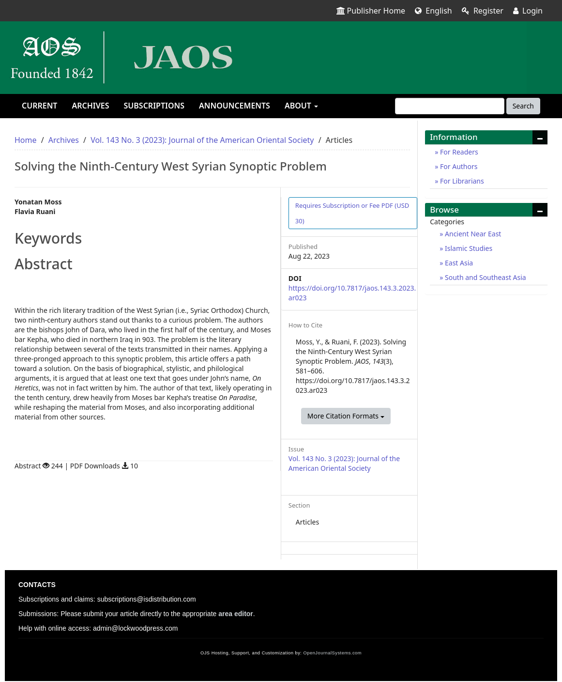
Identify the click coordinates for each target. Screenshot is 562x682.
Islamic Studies (467, 248)
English (433, 10)
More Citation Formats (345, 415)
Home (26, 140)
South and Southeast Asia (484, 277)
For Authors (457, 166)
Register (482, 10)
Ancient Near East (472, 233)
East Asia (458, 262)
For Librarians (461, 181)
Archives (90, 105)
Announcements (234, 105)
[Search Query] (449, 106)
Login (528, 10)
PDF (352, 213)
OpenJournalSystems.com (333, 653)
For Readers (458, 151)
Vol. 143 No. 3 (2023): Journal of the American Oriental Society (202, 140)
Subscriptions (154, 105)
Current (39, 105)
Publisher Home (371, 10)
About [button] (301, 105)
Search (523, 105)
